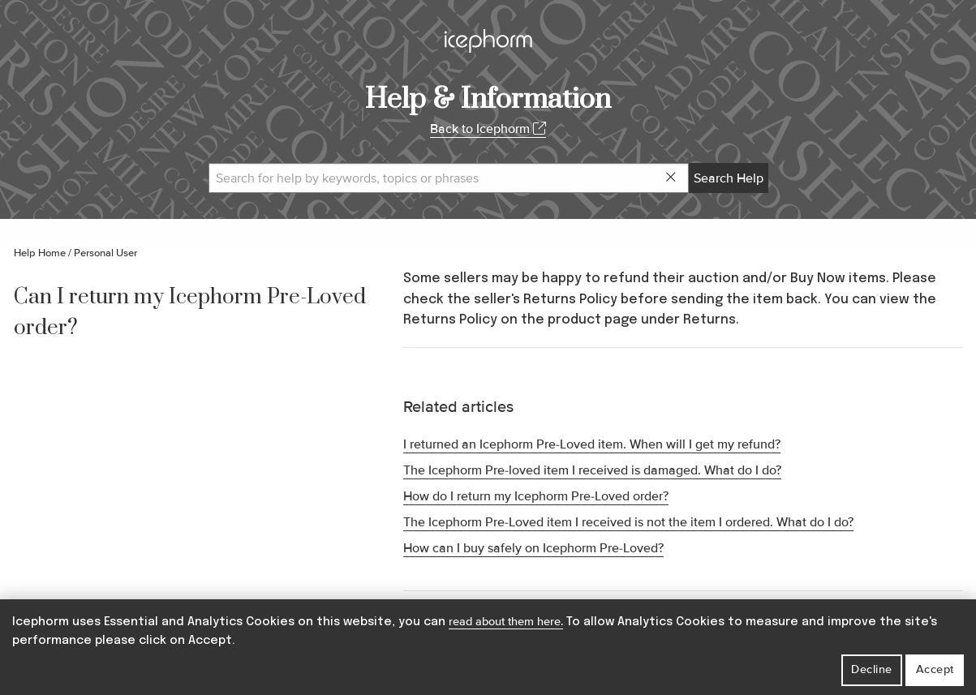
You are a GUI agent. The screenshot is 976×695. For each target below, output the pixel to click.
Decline (871, 669)
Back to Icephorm (488, 129)
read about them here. (506, 622)
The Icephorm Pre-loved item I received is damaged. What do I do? (592, 470)
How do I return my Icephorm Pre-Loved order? (536, 496)
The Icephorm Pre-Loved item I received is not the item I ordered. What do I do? (628, 522)
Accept (935, 669)
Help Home (40, 253)
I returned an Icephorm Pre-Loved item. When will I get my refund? (591, 444)
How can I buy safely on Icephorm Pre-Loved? (533, 548)
